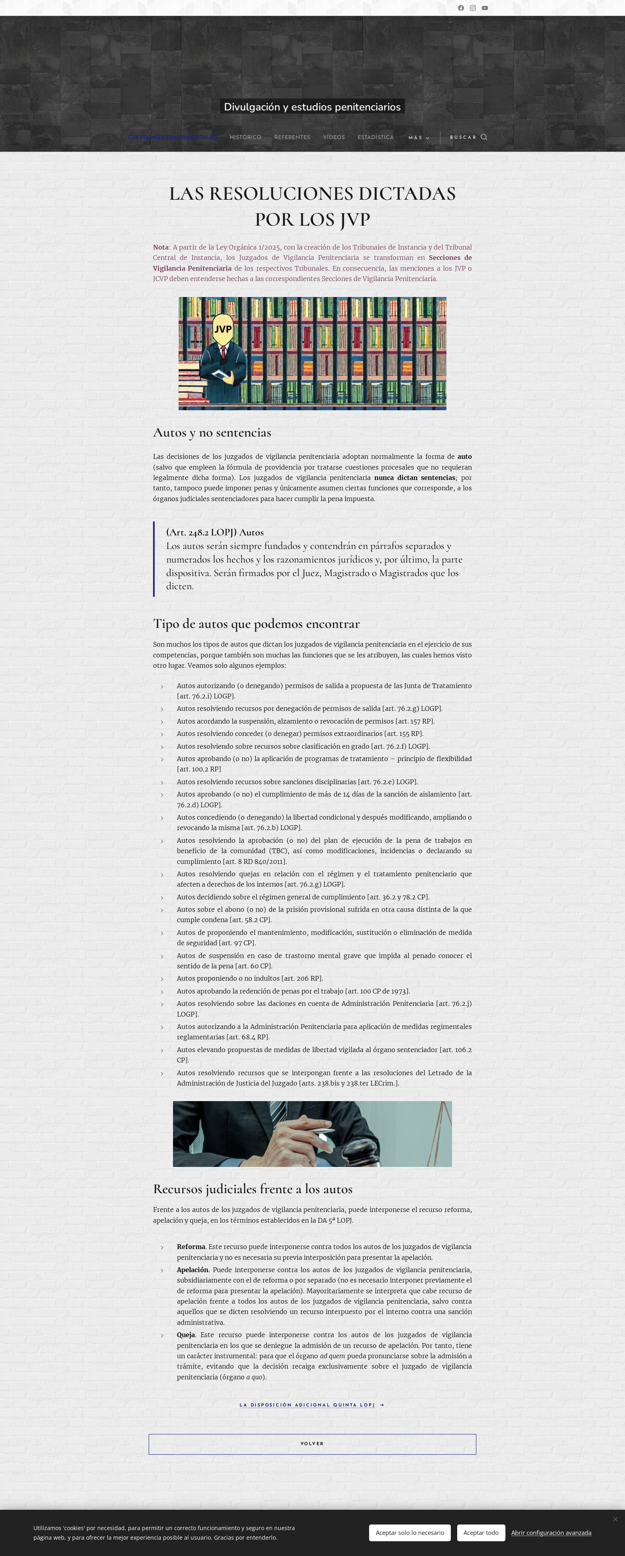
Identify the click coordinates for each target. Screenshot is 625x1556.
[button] (462, 138)
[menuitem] (190, 138)
